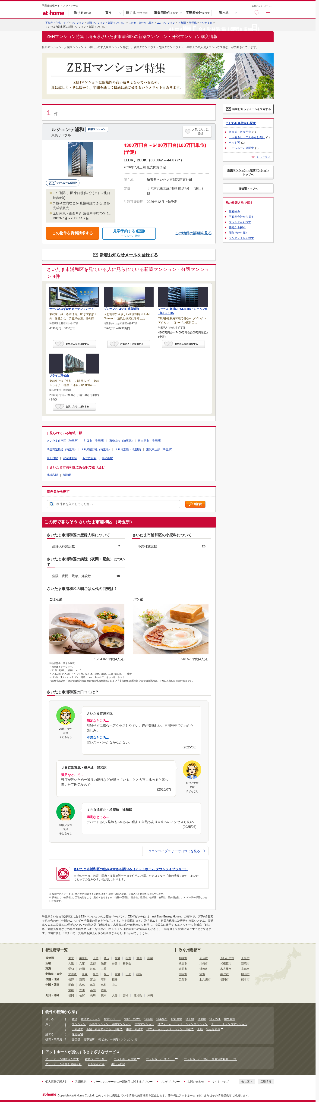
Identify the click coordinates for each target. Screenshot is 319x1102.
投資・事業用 (53, 1039)
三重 (104, 968)
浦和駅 (67, 475)
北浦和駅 (52, 475)
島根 (104, 984)
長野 (71, 979)
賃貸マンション (90, 1019)
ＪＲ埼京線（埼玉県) (128, 449)
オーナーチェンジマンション (229, 1024)
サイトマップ (220, 1081)
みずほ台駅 (89, 458)
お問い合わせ (195, 1081)
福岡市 (224, 979)
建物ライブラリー (96, 1059)
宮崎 (125, 995)
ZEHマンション (166, 22)
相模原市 (225, 963)
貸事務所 (161, 1019)
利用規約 (80, 1081)
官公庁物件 (213, 1029)
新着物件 (234, 211)
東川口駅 (52, 458)
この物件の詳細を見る (193, 233)
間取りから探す (238, 232)
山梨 (150, 958)
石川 (104, 979)
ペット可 (234, 142)
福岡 (71, 995)
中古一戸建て (134, 1029)
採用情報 (265, 1081)
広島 (82, 984)
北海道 (72, 974)
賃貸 (74, 1019)
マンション (79, 1024)
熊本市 (245, 979)
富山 (93, 979)
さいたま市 (206, 22)
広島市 (183, 979)
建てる (137, 13)
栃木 (128, 958)
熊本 (104, 995)
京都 (93, 963)
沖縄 (150, 995)
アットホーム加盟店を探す (62, 1059)
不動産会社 (198, 13)
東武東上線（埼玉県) (159, 449)
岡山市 (245, 974)
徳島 (104, 990)
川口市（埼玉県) (94, 440)
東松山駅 (107, 458)
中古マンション (144, 1024)
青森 (85, 974)
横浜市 (183, 963)
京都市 (245, 968)
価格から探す (237, 227)
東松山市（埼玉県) (121, 440)
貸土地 (190, 1019)
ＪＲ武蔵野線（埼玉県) (95, 449)
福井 (114, 979)
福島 (139, 974)
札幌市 (183, 958)
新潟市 (245, 963)
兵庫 (82, 963)
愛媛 (71, 990)
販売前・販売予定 (240, 132)
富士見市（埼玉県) (149, 440)
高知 (93, 990)
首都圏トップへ (248, 188)
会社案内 (247, 1081)
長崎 (93, 995)
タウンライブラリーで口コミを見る (176, 851)
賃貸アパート (112, 1019)
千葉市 (245, 958)
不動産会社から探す (241, 216)
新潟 (82, 979)
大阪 (71, 963)
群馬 (139, 958)
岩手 (95, 974)
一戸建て (77, 1029)
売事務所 (89, 1039)
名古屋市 (225, 968)
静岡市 (183, 968)
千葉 (95, 958)
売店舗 (76, 1039)
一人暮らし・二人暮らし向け (247, 137)
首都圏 (182, 22)
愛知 (71, 968)
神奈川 (83, 958)
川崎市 (203, 963)
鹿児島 (138, 995)
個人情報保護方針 (56, 1081)
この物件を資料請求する (72, 233)
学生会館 (229, 1019)
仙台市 (203, 958)
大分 (114, 995)
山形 (128, 974)
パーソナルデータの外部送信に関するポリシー (123, 1081)
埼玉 (106, 958)
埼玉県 (193, 22)
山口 (114, 984)
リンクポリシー (170, 1081)
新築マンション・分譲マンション (106, 22)
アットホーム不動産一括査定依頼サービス (210, 1059)
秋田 (106, 974)
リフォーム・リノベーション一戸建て (170, 1029)
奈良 (114, 963)
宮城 (117, 974)
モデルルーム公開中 (241, 148)
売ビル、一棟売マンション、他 (117, 1039)
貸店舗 (148, 1019)
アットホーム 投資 (125, 1059)
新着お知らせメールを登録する (129, 255)
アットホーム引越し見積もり (63, 1064)
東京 (71, 958)
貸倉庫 (202, 1019)
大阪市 (183, 974)
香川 (82, 990)
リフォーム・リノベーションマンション (183, 1024)
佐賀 (82, 995)
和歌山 (127, 963)
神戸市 (224, 974)
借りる (82, 13)
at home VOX (96, 1064)
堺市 (202, 974)
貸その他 (215, 1019)
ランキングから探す (241, 238)
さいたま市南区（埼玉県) (62, 440)
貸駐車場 (176, 1019)
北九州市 (205, 979)
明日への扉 (118, 1064)
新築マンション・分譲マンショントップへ (248, 172)
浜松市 (203, 968)
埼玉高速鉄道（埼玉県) (61, 449)
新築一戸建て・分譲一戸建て (104, 1029)
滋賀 (104, 963)
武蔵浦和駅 (70, 458)
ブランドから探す (240, 222)
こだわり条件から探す (141, 22)
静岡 (82, 968)
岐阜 (93, 968)
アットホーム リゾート (160, 1059)
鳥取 (93, 984)
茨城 (117, 958)
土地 (200, 1029)
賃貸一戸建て (132, 1019)
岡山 (71, 984)
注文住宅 (77, 1034)
